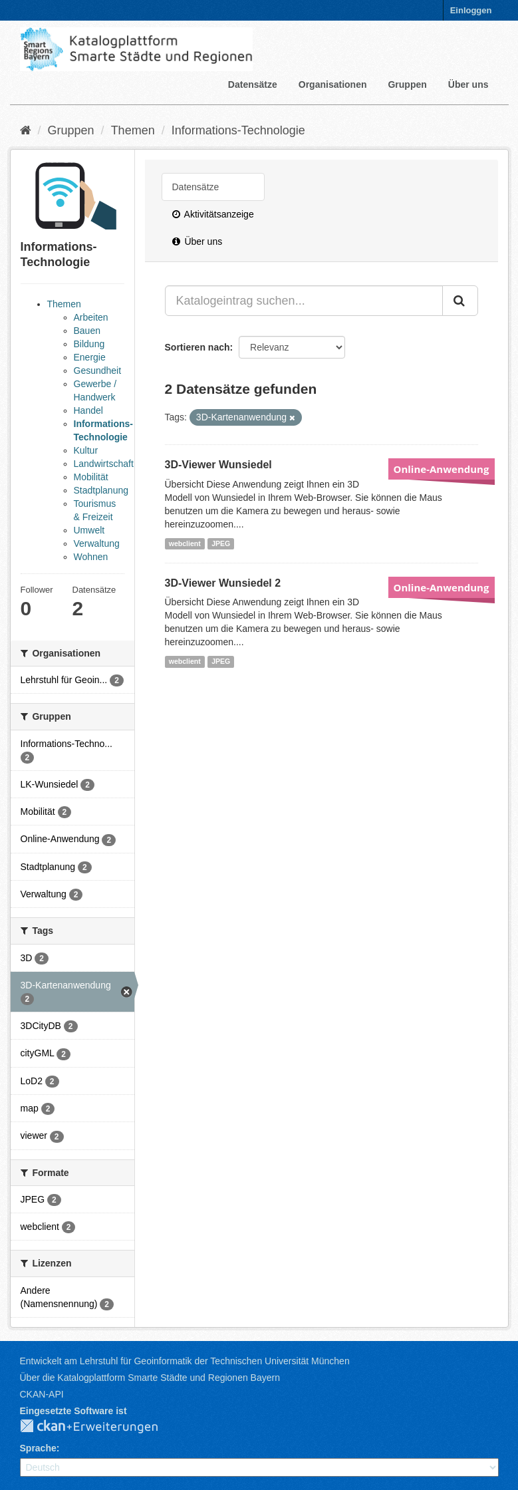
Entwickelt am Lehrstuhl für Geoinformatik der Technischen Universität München (185, 1361)
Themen (133, 130)
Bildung (89, 344)
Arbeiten (91, 317)
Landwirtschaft (104, 463)
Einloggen (471, 10)
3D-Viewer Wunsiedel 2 (223, 583)
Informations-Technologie (238, 130)
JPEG (220, 543)
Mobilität (91, 477)
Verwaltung (97, 543)
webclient (185, 543)
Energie (90, 357)
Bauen (87, 330)
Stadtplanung (101, 490)
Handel (88, 410)
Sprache (38, 1448)
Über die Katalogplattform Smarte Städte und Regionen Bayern (150, 1377)
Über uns (468, 84)
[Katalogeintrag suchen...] (304, 300)
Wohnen (91, 556)
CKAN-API (42, 1394)
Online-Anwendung (441, 469)
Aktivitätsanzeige (213, 214)
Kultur (86, 450)
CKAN (100, 1427)
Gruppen (407, 84)
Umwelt (89, 530)
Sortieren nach (197, 347)
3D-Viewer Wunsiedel (218, 464)
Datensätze (252, 84)
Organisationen (333, 84)
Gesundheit (98, 370)
